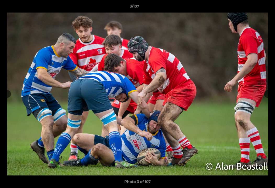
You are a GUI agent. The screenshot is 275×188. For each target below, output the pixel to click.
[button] (253, 7)
